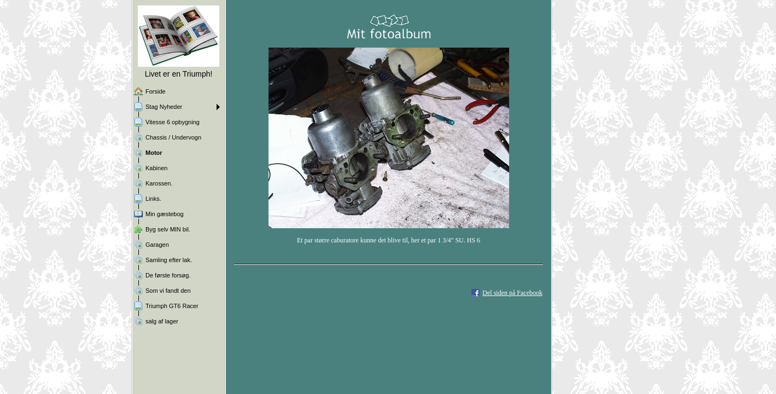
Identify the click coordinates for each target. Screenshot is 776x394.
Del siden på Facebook (512, 293)
